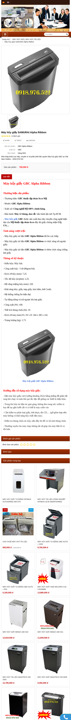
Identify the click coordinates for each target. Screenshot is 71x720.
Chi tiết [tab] (6, 177)
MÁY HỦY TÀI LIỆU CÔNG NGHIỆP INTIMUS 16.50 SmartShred (51, 500)
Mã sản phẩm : (10, 146)
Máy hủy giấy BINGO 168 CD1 (50, 632)
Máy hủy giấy (11, 219)
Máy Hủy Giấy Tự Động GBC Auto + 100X (52, 543)
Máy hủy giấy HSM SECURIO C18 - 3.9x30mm (52, 588)
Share (6, 140)
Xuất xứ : (12, 150)
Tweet (18, 140)
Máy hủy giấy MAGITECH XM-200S (52, 677)
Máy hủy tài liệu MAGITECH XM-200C (17, 678)
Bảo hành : (12, 153)
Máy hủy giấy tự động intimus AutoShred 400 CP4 (17, 500)
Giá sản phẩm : (10, 167)
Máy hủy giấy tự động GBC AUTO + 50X (18, 588)
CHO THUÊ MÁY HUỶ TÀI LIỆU (15, 542)
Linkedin (31, 140)
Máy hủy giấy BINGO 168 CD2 (15, 632)
